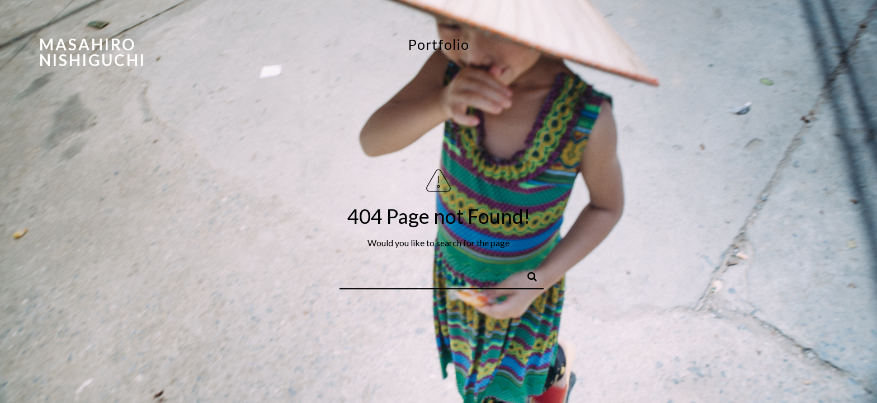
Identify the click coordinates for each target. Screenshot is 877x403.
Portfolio (438, 44)
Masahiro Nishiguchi (92, 52)
